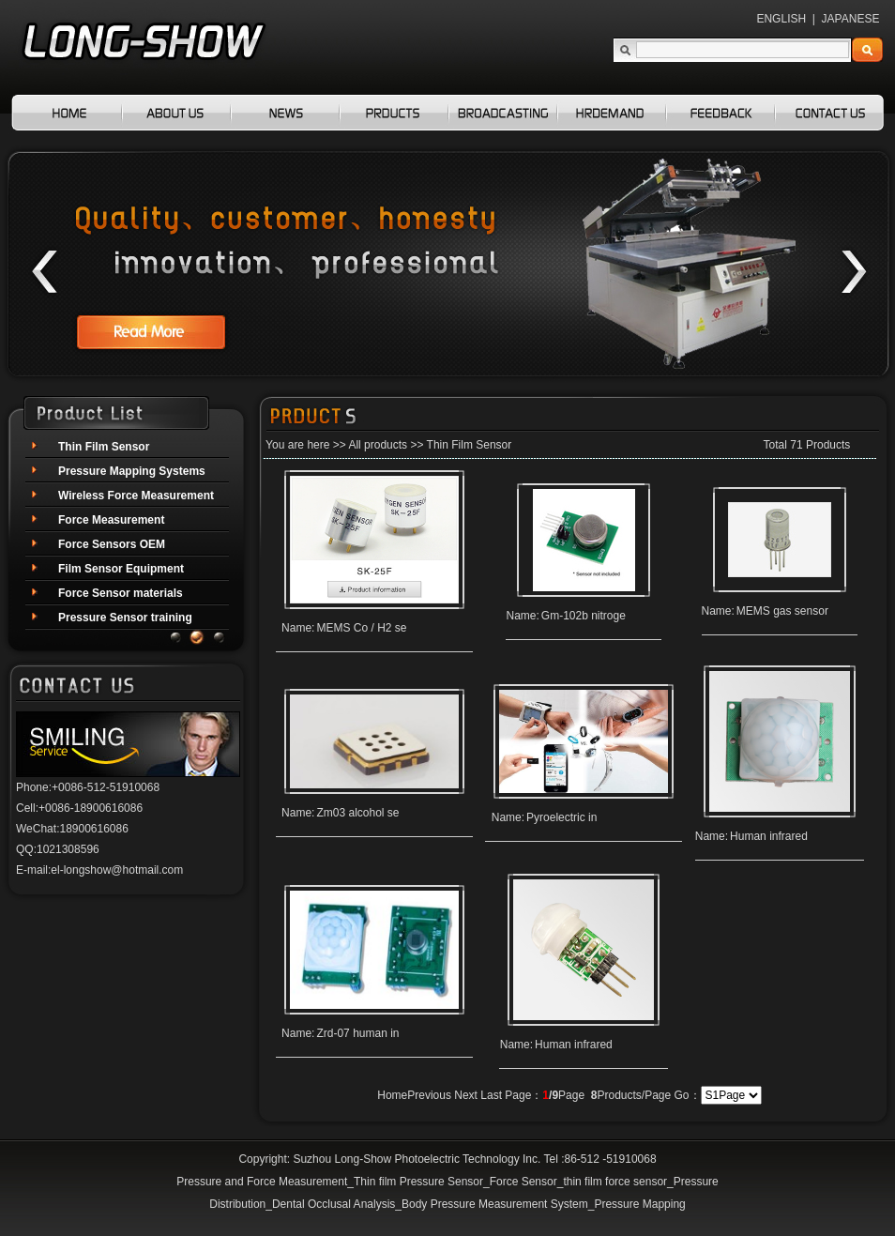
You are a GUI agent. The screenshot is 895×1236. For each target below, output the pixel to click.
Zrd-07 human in (357, 1033)
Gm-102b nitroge (583, 615)
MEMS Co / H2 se (361, 627)
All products (377, 444)
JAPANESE (851, 18)
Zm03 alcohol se (357, 812)
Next (466, 1095)
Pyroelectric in (561, 817)
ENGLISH (781, 18)
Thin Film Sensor (469, 444)
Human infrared (769, 836)
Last (491, 1095)
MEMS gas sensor (782, 611)
